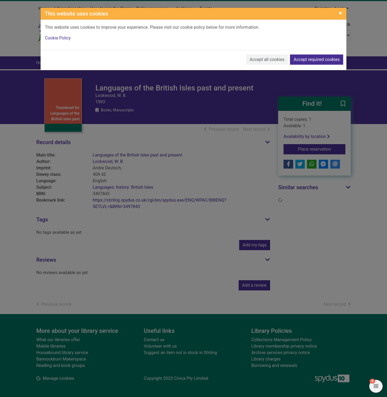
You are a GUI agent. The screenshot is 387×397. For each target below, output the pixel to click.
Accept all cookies (267, 59)
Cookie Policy (58, 38)
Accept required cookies (316, 59)
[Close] (340, 13)
